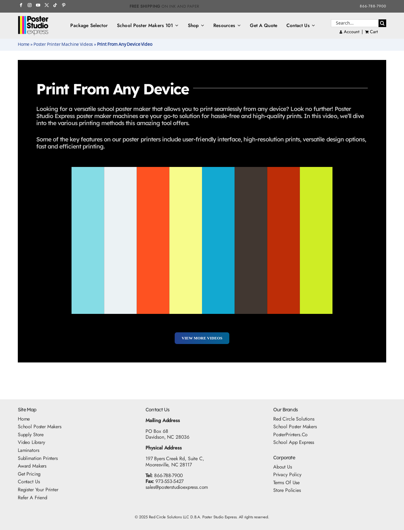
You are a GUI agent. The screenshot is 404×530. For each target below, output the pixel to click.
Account (349, 32)
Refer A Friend (32, 497)
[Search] (382, 23)
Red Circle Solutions (293, 418)
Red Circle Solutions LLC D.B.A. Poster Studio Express (193, 517)
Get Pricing (29, 473)
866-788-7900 (373, 6)
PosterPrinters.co (290, 434)
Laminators (28, 450)
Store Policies (287, 490)
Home (23, 44)
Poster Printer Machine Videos (63, 44)
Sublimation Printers (38, 458)
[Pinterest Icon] (64, 5)
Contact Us (29, 481)
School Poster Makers (39, 426)
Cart (373, 32)
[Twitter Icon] (47, 5)
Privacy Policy (287, 474)
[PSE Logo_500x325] (33, 18)
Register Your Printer (38, 489)
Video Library (31, 442)
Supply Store (31, 434)
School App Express (293, 442)
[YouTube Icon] (38, 5)
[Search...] (355, 23)
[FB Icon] (21, 5)
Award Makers (32, 465)
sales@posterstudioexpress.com (177, 487)
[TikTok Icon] (55, 5)
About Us (282, 466)
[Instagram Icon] (30, 5)
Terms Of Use (286, 482)
